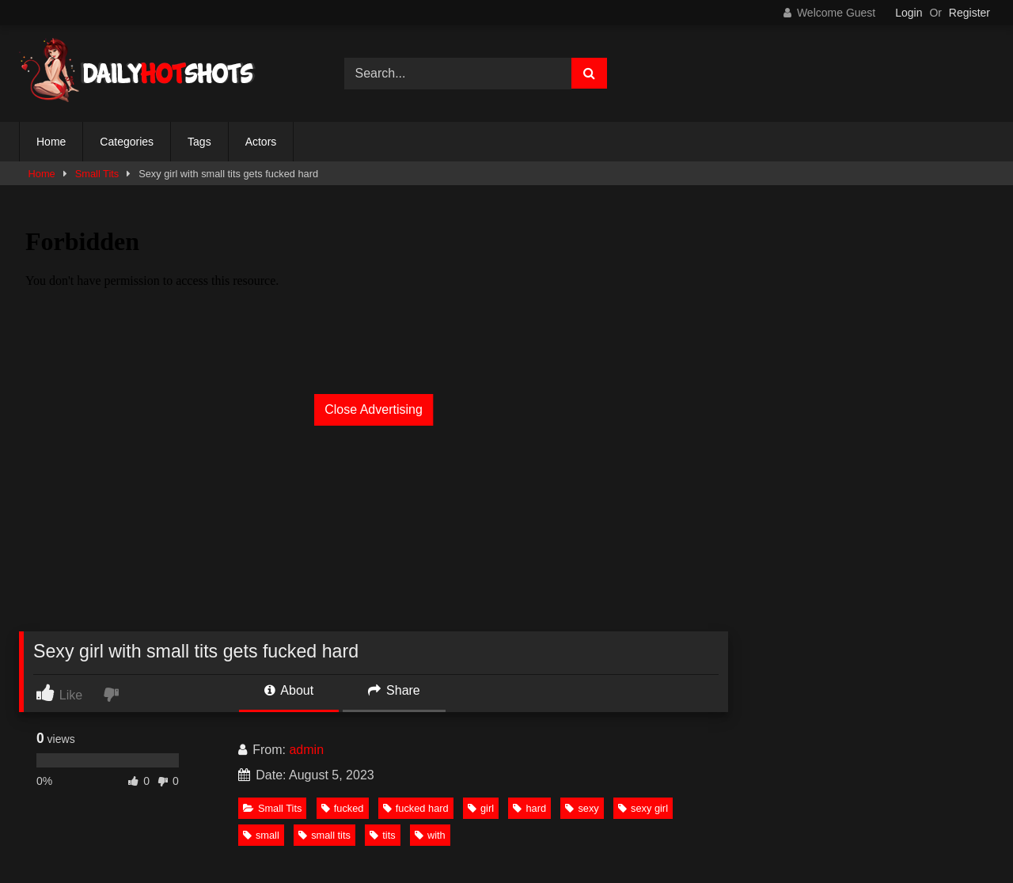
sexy (581, 808)
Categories (127, 141)
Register (969, 12)
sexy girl (643, 808)
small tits (324, 835)
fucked (342, 808)
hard (529, 808)
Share (394, 690)
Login (908, 12)
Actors (261, 141)
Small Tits (97, 174)
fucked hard (416, 808)
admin (306, 749)
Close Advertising (373, 409)
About (288, 690)
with (430, 835)
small (261, 835)
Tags (199, 141)
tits (382, 835)
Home (51, 141)
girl (481, 808)
